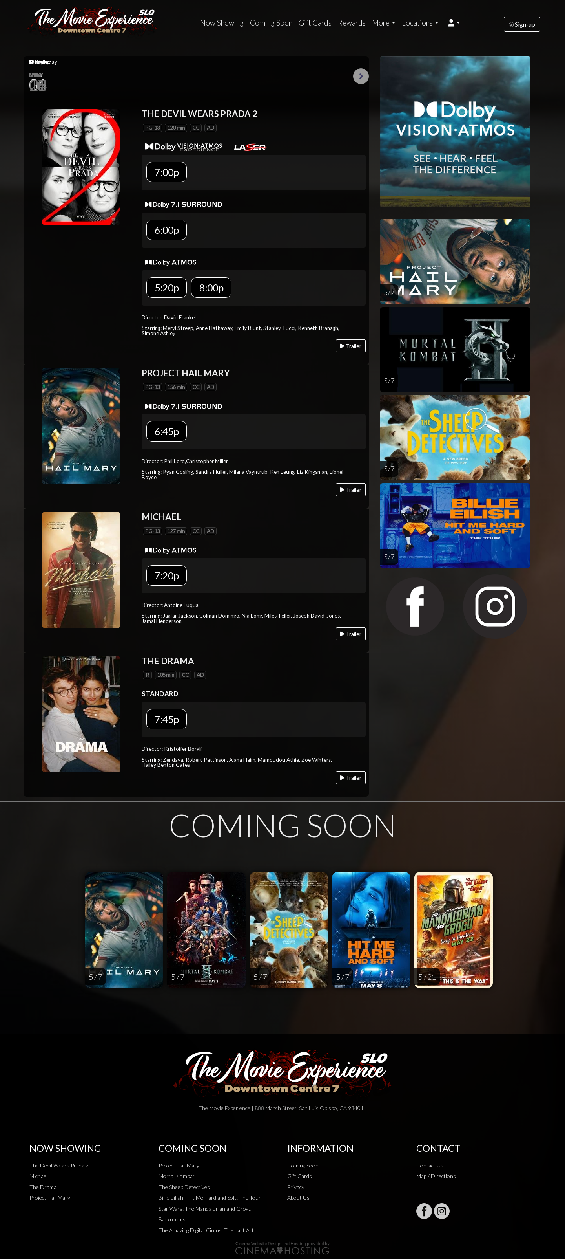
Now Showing (222, 22)
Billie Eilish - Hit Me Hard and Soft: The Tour (210, 1197)
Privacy (295, 1187)
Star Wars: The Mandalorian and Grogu (205, 1208)
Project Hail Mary (49, 1197)
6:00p (167, 230)
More (381, 22)
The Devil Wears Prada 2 (59, 1165)
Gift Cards (315, 22)
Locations (417, 22)
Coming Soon (271, 22)
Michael (38, 1176)
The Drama (42, 1187)
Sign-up (522, 24)
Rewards (352, 22)
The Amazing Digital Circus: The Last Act (206, 1230)
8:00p (211, 287)
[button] (454, 22)
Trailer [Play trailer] (350, 346)
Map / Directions (436, 1176)
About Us (298, 1197)
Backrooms (172, 1219)
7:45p (167, 719)
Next (361, 76)
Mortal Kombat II (179, 1176)
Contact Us (429, 1165)
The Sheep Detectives (184, 1187)
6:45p (167, 431)
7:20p (167, 575)
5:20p (167, 287)
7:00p (167, 172)
